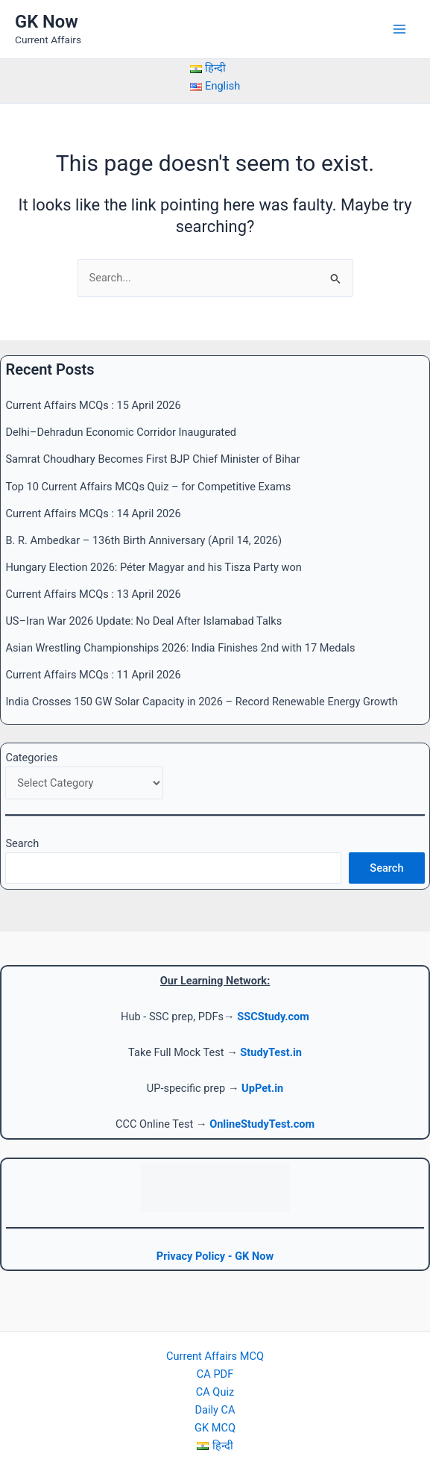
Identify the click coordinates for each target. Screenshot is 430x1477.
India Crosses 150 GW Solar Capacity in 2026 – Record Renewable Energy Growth (201, 701)
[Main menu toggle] (399, 29)
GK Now (46, 21)
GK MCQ (215, 1427)
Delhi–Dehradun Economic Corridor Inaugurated (120, 432)
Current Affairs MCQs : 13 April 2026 (92, 594)
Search (22, 843)
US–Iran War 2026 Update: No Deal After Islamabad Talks (143, 621)
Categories (31, 757)
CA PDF (215, 1374)
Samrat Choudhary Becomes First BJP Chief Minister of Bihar (152, 459)
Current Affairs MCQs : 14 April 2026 (92, 513)
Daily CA (215, 1410)
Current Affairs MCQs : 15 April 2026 (92, 405)
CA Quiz (215, 1392)
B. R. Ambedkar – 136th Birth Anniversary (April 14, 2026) (143, 540)
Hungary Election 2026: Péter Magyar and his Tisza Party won (153, 567)
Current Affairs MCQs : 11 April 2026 (92, 674)
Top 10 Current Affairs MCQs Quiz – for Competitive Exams (148, 486)
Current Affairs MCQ (215, 1356)
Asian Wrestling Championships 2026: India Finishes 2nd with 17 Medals (180, 648)
